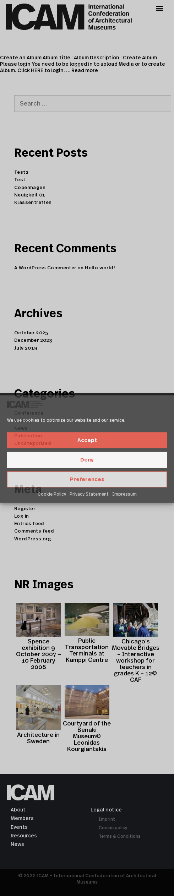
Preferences (87, 479)
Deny (87, 460)
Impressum (124, 494)
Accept (87, 440)
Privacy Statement (89, 494)
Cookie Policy (52, 494)
